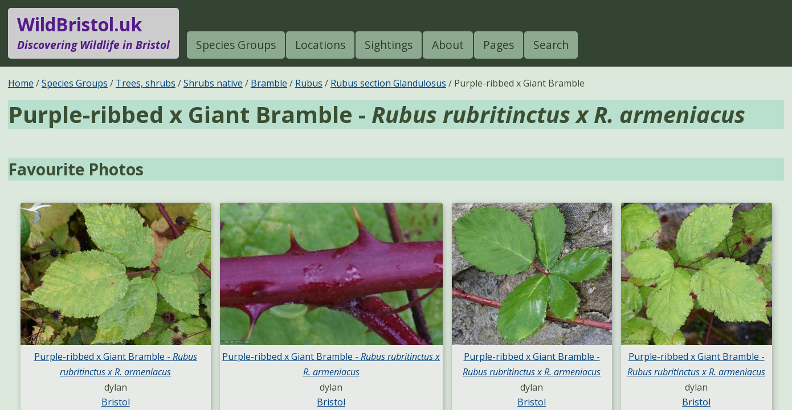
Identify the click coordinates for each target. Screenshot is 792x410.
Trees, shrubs (145, 83)
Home (21, 83)
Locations (320, 44)
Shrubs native (213, 83)
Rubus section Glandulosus (388, 83)
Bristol (115, 402)
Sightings (389, 44)
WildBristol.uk (93, 33)
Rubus (308, 83)
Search (551, 44)
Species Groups (236, 44)
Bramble (269, 83)
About (448, 44)
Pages (498, 44)
